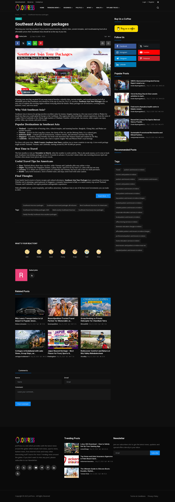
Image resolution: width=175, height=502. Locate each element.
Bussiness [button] (68, 7)
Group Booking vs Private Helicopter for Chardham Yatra (94, 319)
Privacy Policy (153, 496)
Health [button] (99, 7)
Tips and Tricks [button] (113, 7)
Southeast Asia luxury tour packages (91, 210)
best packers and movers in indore (128, 193)
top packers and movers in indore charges (130, 198)
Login (144, 2)
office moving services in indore (126, 222)
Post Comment (22, 404)
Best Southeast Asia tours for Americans (93, 205)
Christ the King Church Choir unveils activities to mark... (144, 95)
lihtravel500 (84, 324)
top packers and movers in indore (127, 189)
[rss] (17, 473)
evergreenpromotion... (138, 137)
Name (17, 378)
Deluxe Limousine (20, 324)
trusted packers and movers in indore (129, 203)
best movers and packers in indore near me (131, 245)
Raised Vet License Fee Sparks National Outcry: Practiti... (145, 121)
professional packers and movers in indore (130, 236)
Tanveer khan (84, 474)
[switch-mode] (158, 2)
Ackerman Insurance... (87, 461)
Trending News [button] (53, 7)
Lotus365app (84, 449)
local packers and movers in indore (128, 217)
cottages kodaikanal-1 (22, 356)
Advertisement (20, 2)
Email (66, 378)
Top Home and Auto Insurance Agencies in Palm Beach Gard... (96, 457)
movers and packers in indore (126, 174)
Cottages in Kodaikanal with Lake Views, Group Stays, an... (29, 352)
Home (42, 8)
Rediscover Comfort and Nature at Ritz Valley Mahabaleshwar (95, 352)
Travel (24, 15)
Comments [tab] (23, 370)
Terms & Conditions (138, 496)
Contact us (39, 2)
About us (30, 2)
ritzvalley (83, 356)
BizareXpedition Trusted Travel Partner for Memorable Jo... (61, 319)
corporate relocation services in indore (129, 212)
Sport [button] (90, 7)
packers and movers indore (125, 179)
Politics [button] (80, 7)
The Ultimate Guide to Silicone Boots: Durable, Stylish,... (95, 470)
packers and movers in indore (134, 170)
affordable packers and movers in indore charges (133, 231)
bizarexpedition (53, 324)
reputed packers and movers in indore (129, 250)
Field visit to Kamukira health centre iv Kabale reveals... (145, 108)
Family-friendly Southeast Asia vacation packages (40, 214)
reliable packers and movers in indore (129, 208)
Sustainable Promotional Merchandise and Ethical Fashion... (146, 134)
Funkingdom (52, 356)
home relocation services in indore (127, 241)
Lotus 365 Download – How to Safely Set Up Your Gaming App (94, 445)
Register (151, 2)
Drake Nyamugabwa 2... (138, 86)
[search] (158, 8)
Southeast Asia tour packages (33, 205)
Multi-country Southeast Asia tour (64, 210)
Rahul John (33, 270)
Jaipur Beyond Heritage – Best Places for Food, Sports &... (61, 352)
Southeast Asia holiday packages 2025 (36, 210)
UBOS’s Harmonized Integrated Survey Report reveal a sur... (145, 82)
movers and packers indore (125, 184)
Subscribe (154, 453)
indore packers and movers (148, 179)
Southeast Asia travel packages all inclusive (61, 205)
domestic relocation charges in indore (128, 226)
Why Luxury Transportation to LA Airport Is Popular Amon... (29, 319)
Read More (103, 196)
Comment (19, 387)
